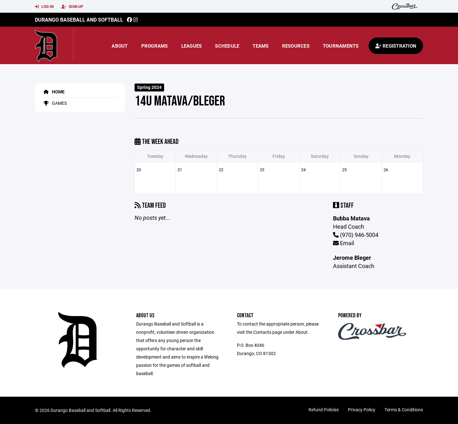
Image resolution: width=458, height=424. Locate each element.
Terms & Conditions (404, 410)
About (120, 46)
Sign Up (72, 7)
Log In (44, 7)
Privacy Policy (361, 410)
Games (54, 103)
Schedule (227, 46)
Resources (295, 46)
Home (53, 92)
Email (343, 243)
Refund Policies (324, 410)
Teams (260, 46)
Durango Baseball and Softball (79, 19)
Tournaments (341, 46)
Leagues (191, 46)
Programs (154, 46)
